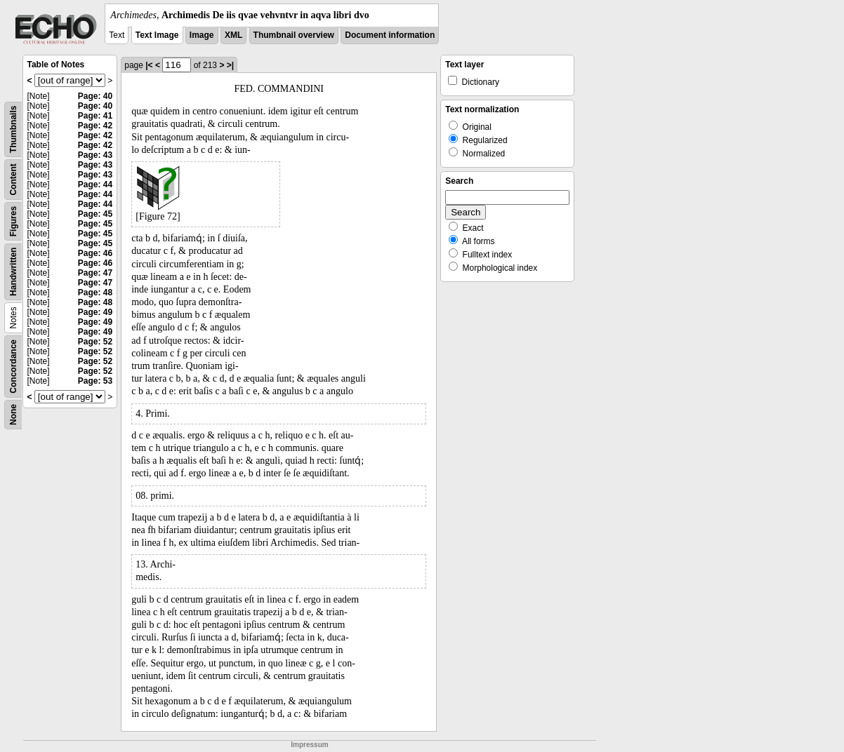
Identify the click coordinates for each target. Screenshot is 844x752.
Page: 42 (95, 125)
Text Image (157, 35)
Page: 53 (95, 381)
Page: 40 (95, 96)
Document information (390, 35)
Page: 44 (95, 184)
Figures (13, 221)
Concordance (13, 367)
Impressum (309, 744)
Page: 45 (95, 214)
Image (202, 35)
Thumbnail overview (293, 35)
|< (148, 65)
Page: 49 (95, 312)
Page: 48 (95, 292)
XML (233, 35)
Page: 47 (95, 273)
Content (13, 179)
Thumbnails (13, 129)
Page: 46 (95, 253)
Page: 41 (95, 116)
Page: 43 (95, 155)
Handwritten (13, 272)
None (13, 414)
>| (230, 65)
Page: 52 (95, 342)
